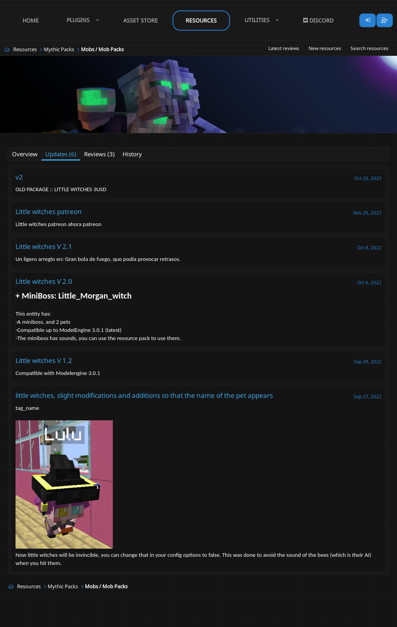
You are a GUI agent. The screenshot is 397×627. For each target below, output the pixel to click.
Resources (201, 20)
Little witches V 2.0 (44, 281)
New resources (325, 48)
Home (30, 20)
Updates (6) (60, 154)
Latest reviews (283, 48)
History (132, 154)
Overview (25, 154)
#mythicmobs (179, 138)
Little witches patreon (49, 211)
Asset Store (140, 20)
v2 (19, 177)
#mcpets (113, 138)
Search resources (369, 48)
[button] (81, 20)
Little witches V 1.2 (44, 360)
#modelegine (143, 138)
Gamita (44, 138)
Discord (318, 20)
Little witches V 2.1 (44, 246)
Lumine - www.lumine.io (365, 619)
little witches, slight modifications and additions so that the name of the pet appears (144, 395)
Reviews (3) (99, 154)
